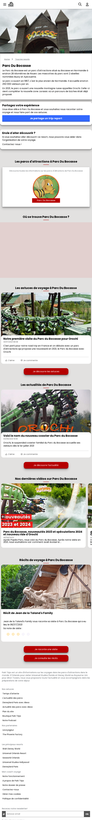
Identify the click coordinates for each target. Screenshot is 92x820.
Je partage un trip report (46, 118)
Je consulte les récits (46, 658)
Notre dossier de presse (14, 785)
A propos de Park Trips (13, 780)
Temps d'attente (11, 693)
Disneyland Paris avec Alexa (16, 702)
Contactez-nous (11, 789)
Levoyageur (8, 730)
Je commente (29, 360)
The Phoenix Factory (12, 734)
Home (7, 59)
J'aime (10, 360)
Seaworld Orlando (11, 757)
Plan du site (8, 711)
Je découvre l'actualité (46, 465)
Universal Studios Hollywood (16, 762)
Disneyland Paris (10, 766)
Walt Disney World (11, 748)
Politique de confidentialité (16, 798)
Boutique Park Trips (12, 716)
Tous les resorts (22, 59)
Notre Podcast (9, 720)
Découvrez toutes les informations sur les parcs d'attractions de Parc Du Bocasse (46, 171)
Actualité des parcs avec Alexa (18, 707)
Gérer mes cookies (12, 794)
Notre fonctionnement (14, 776)
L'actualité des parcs (13, 698)
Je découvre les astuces (46, 371)
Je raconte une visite (46, 649)
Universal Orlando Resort (14, 753)
